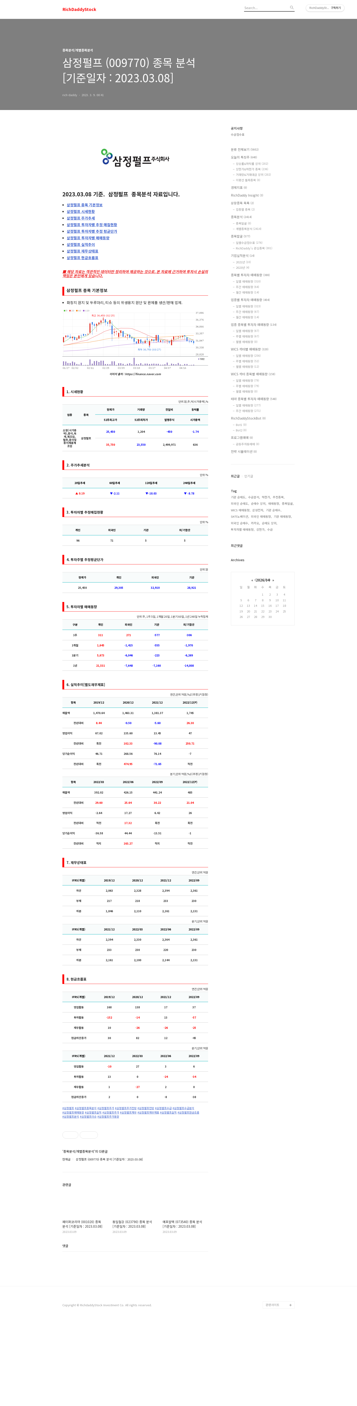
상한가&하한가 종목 (252, 169)
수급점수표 (238, 134)
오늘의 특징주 (244, 157)
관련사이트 (272, 1388)
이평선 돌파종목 (248, 180)
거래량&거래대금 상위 (253, 174)
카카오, (255, 523)
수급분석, (254, 497)
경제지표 (239, 187)
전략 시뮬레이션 (244, 451)
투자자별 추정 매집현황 (92, 224)
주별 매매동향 (247, 336)
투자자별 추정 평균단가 (92, 231)
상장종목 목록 (242, 203)
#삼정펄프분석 (70, 1116)
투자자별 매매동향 (88, 238)
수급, (270, 529)
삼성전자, (258, 510)
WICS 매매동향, (240, 510)
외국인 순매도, (240, 503)
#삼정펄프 (68, 1108)
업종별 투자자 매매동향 (250, 299)
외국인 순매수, (240, 523)
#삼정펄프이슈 (88, 1116)
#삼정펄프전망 (146, 1108)
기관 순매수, (273, 510)
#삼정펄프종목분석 (86, 1108)
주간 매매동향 (247, 287)
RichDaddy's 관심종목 (254, 248)
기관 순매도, (238, 497)
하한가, (266, 497)
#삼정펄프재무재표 (148, 1112)
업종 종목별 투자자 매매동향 (254, 324)
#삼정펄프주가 (105, 1108)
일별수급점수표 (249, 243)
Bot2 (241, 430)
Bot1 (241, 425)
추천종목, (279, 497)
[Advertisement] (135, 1161)
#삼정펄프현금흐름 (188, 1112)
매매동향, (274, 503)
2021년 (243, 262)
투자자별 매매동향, (243, 529)
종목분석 (241, 217)
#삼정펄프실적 (93, 1112)
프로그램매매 (242, 437)
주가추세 (81, 218)
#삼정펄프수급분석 (183, 1108)
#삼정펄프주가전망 (126, 1108)
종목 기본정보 (85, 204)
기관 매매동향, (283, 516)
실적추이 (81, 244)
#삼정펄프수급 (163, 1108)
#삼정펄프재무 (128, 1112)
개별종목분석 (248, 229)
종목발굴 (243, 223)
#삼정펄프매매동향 (73, 1112)
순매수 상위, (258, 503)
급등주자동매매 (247, 444)
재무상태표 (82, 251)
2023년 (242, 267)
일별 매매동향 (248, 281)
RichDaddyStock (79, 9)
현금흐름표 (82, 257)
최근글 (235, 476)
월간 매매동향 (247, 292)
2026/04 (263, 580)
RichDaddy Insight (247, 195)
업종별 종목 (245, 209)
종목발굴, (288, 503)
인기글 (248, 476)
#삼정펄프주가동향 (108, 1116)
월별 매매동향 (247, 342)
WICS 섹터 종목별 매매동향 (253, 374)
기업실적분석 (243, 255)
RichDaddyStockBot (248, 418)
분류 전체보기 (245, 149)
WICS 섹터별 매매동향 (249, 349)
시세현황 (81, 211)
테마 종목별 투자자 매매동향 (254, 399)
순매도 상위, (269, 523)
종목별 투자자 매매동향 (250, 275)
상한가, (260, 529)
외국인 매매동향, (261, 516)
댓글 (65, 1329)
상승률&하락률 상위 (252, 163)
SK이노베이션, (240, 516)
